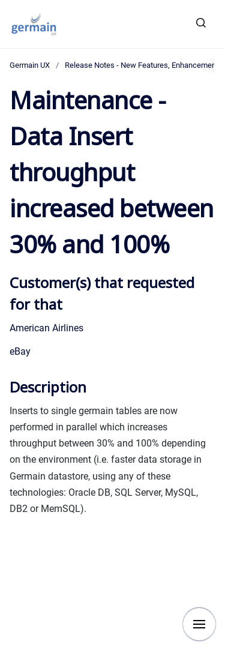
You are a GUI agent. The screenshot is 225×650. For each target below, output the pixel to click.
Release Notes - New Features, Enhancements (144, 65)
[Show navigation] (199, 624)
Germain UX (30, 65)
